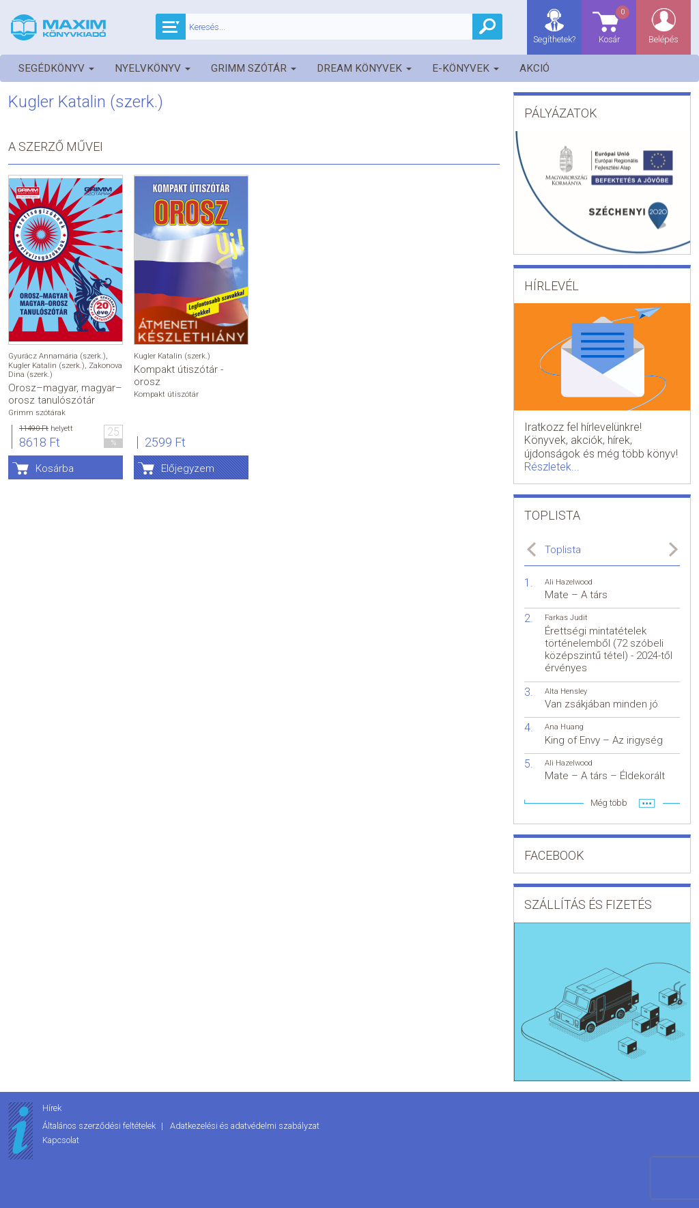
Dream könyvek (364, 68)
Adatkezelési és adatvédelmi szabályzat (244, 1126)
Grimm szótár (253, 68)
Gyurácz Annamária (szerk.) (57, 356)
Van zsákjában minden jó (601, 704)
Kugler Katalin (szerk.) (46, 365)
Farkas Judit (566, 617)
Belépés (663, 39)
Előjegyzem (187, 468)
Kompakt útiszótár (166, 394)
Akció (534, 68)
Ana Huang (564, 726)
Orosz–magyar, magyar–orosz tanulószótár (65, 394)
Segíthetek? (554, 39)
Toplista (563, 550)
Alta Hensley (566, 691)
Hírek (51, 1108)
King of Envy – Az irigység (604, 740)
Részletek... (552, 466)
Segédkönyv (56, 68)
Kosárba (54, 468)
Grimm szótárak (37, 412)
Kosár (615, 24)
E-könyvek (465, 68)
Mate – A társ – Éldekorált (605, 776)
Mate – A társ (576, 595)
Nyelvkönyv (152, 68)
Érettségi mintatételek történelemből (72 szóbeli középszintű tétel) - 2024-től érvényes (608, 650)
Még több (608, 803)
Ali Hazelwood (569, 582)
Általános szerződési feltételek (100, 1126)
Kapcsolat (60, 1140)
